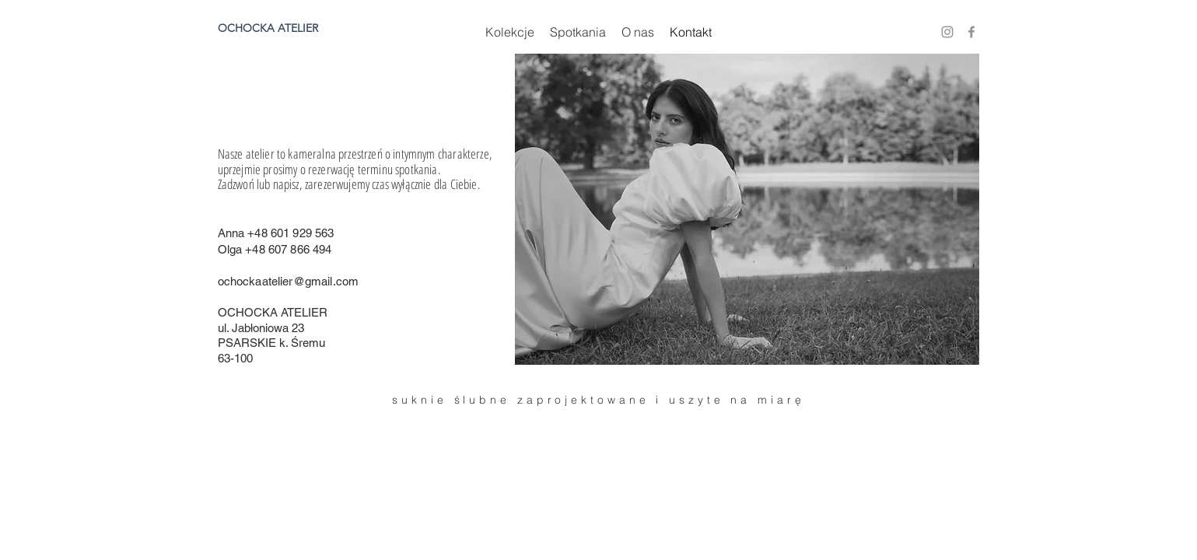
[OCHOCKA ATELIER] (283, 28)
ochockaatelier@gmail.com (288, 281)
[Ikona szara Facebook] (971, 32)
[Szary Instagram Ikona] (947, 32)
